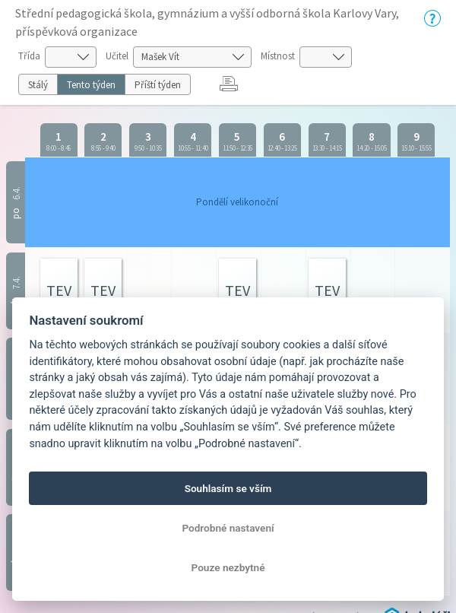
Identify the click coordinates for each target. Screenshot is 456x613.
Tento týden (91, 84)
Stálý (38, 84)
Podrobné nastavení (228, 528)
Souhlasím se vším (228, 488)
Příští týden (158, 84)
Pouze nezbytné (228, 567)
